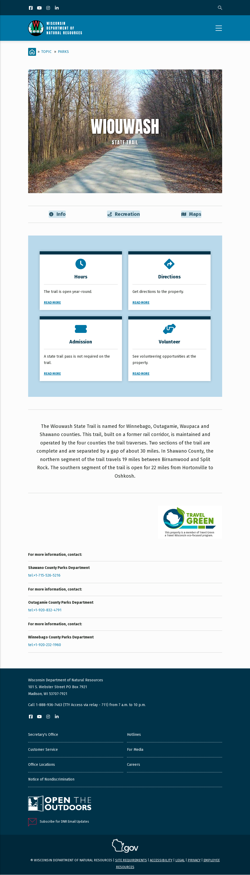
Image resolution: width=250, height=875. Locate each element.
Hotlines (134, 735)
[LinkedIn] (57, 8)
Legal (180, 860)
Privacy (194, 860)
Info (57, 214)
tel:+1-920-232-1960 (44, 645)
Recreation (123, 214)
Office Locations (41, 765)
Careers (133, 765)
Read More (52, 303)
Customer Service (43, 750)
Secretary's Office (43, 735)
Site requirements (131, 860)
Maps (191, 214)
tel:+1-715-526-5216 (44, 575)
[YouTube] (40, 8)
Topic (46, 51)
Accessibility (161, 860)
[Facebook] (31, 8)
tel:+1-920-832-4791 (45, 610)
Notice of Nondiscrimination (51, 779)
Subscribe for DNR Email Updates (64, 822)
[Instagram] (48, 8)
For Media (135, 750)
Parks (63, 51)
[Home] (32, 52)
